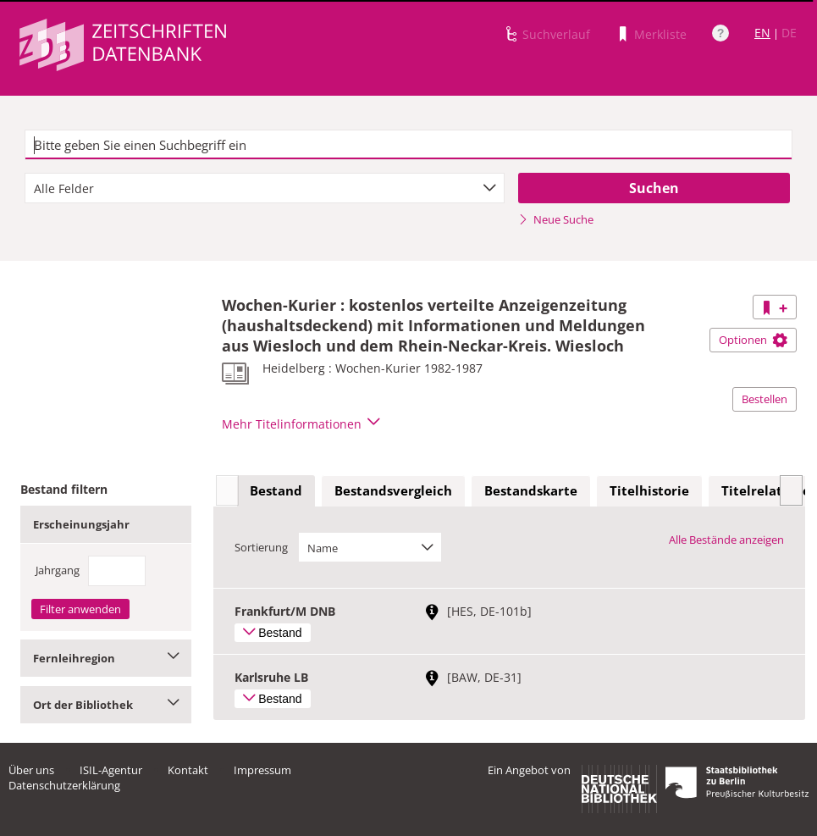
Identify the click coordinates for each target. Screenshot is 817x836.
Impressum (262, 770)
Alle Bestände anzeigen (726, 539)
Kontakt (188, 770)
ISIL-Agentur (111, 770)
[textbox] (408, 145)
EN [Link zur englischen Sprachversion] (762, 33)
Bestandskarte (530, 490)
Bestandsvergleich (393, 490)
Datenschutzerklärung (64, 785)
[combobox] (265, 188)
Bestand (276, 490)
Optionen (753, 339)
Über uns (31, 770)
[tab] (276, 491)
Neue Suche (555, 219)
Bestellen (764, 399)
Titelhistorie (649, 490)
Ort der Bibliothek (106, 704)
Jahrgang (58, 570)
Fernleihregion (106, 658)
